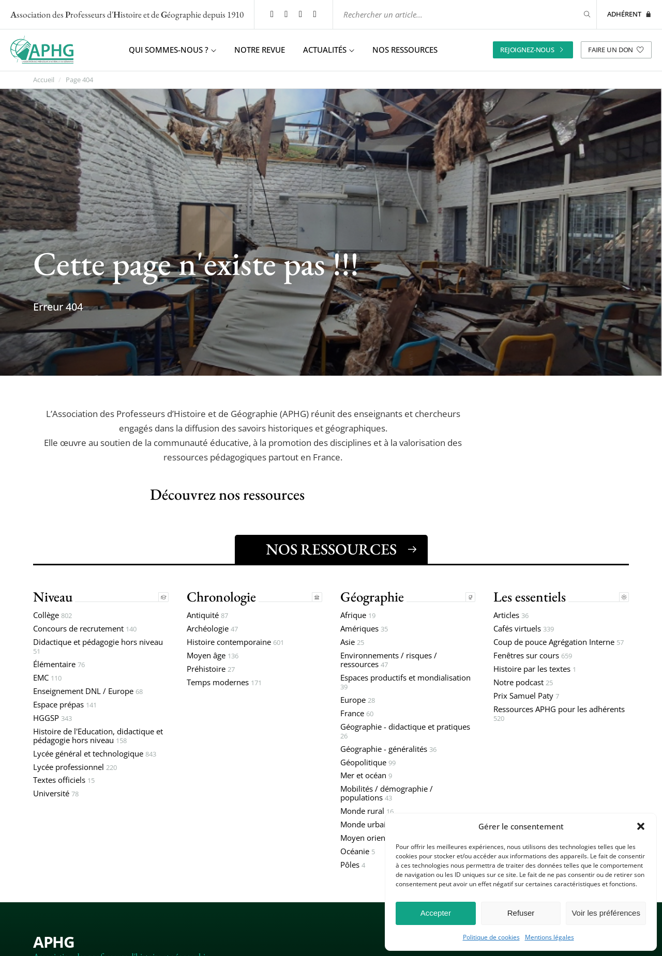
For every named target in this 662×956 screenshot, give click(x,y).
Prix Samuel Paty (526, 694)
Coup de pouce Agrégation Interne (558, 641)
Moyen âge (212, 654)
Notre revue (259, 46)
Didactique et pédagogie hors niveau (98, 645)
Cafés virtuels (523, 627)
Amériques (364, 627)
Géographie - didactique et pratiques (405, 730)
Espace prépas (65, 703)
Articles (511, 614)
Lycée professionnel (75, 765)
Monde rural (367, 810)
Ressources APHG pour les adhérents (559, 712)
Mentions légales (549, 937)
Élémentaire (59, 663)
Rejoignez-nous (533, 46)
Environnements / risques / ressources (388, 659)
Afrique (357, 614)
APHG (53, 940)
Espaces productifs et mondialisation (405, 681)
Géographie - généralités (388, 748)
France (356, 712)
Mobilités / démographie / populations (386, 792)
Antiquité (207, 614)
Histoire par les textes (534, 668)
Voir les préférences (605, 912)
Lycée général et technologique (94, 752)
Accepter (435, 912)
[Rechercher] (581, 12)
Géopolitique (368, 761)
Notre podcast (523, 681)
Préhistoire (211, 668)
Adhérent (629, 12)
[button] (641, 826)
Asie (352, 641)
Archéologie (212, 627)
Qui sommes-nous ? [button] (172, 46)
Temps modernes (224, 681)
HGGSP (52, 717)
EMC (47, 676)
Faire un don (616, 46)
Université (56, 792)
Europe (357, 699)
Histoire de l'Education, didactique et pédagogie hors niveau (98, 735)
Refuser (521, 912)
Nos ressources (405, 46)
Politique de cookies (491, 937)
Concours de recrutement (85, 627)
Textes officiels (64, 779)
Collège (52, 614)
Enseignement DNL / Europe (88, 690)
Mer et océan (366, 774)
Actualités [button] (328, 46)
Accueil (43, 76)
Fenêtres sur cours (532, 654)
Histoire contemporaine (235, 641)
